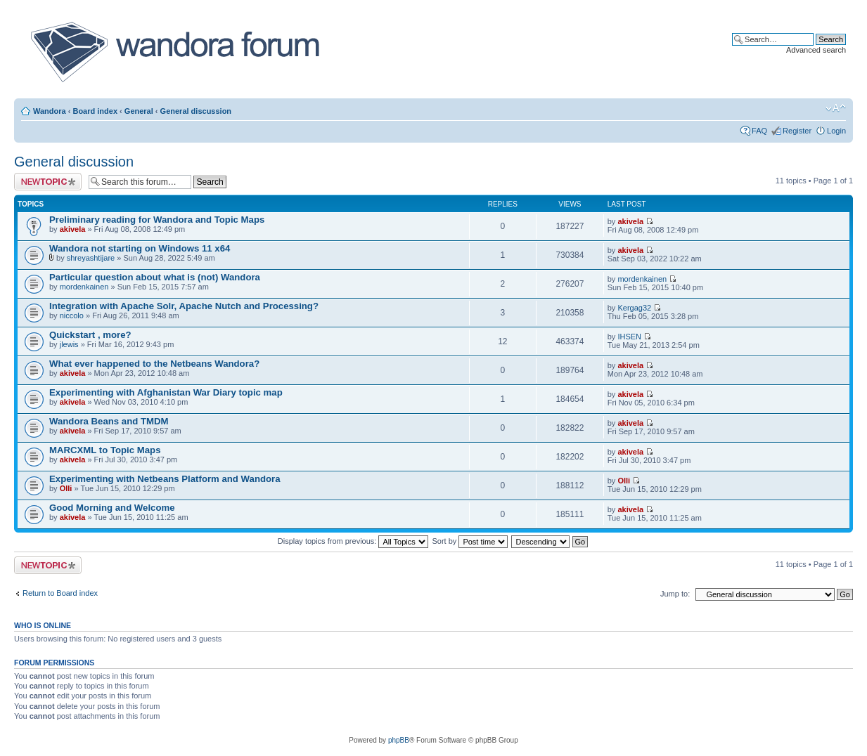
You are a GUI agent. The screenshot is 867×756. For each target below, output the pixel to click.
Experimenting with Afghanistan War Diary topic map (166, 392)
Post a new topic (48, 181)
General (138, 111)
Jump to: (675, 593)
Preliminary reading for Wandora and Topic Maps (156, 219)
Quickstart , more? (90, 335)
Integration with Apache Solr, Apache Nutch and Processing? (184, 306)
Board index (94, 111)
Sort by (470, 541)
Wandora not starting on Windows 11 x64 (139, 248)
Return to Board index (60, 593)
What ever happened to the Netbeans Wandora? (154, 363)
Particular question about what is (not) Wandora (154, 277)
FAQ (759, 130)
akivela (73, 229)
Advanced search (816, 50)
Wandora (49, 111)
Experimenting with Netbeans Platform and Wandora (165, 479)
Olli (66, 488)
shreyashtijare (91, 258)
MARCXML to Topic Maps (105, 450)
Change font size (836, 108)
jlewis (69, 344)
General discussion (195, 111)
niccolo (72, 315)
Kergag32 (634, 308)
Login (836, 130)
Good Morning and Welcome (112, 507)
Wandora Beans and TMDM (109, 421)
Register (797, 130)
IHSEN (629, 336)
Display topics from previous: (353, 541)
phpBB (398, 740)
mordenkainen (84, 286)
